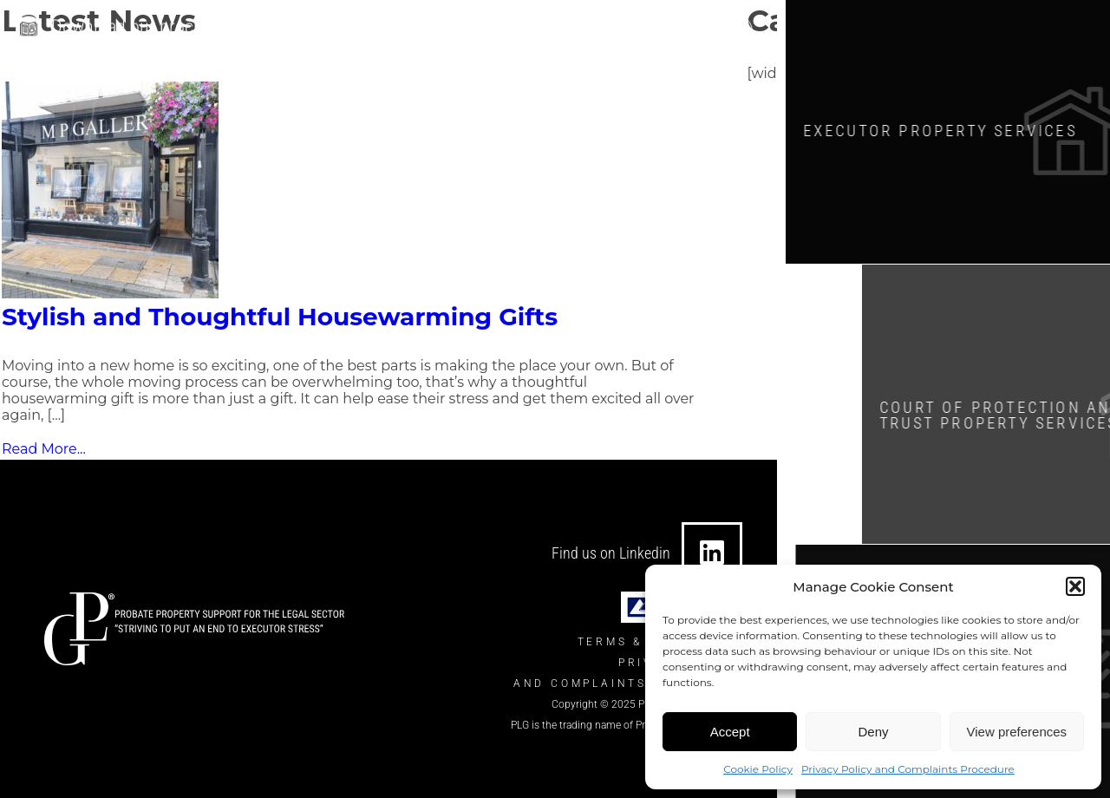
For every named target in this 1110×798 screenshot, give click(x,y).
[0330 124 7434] (585, 28)
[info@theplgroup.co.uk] (397, 29)
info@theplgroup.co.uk (488, 29)
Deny (873, 731)
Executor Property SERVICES (954, 130)
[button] (1075, 586)
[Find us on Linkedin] (712, 552)
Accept (730, 731)
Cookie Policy (758, 768)
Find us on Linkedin (611, 553)
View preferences (1017, 731)
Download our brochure (139, 24)
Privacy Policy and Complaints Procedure (908, 768)
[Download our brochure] (29, 26)
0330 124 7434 (654, 29)
